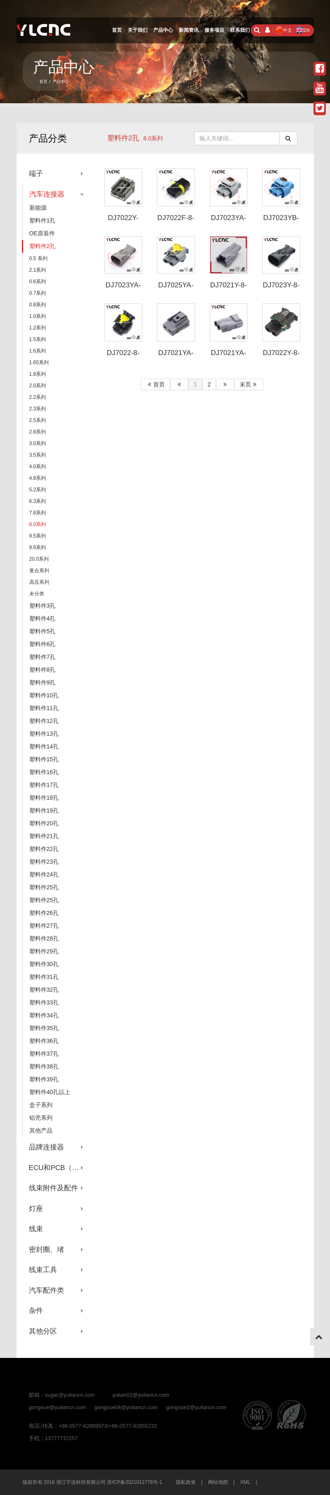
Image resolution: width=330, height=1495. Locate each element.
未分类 (36, 594)
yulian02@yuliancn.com (140, 1395)
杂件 (36, 1311)
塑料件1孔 (42, 220)
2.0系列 (37, 386)
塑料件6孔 (42, 644)
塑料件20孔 (44, 823)
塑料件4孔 (42, 618)
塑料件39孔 (44, 1079)
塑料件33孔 (44, 1002)
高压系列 (39, 582)
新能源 (38, 207)
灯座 (36, 1209)
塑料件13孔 (44, 733)
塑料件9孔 (42, 682)
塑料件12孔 (44, 721)
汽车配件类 (46, 1290)
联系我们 (240, 30)
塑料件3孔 (42, 605)
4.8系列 (37, 478)
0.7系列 (37, 293)
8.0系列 (37, 524)
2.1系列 (37, 270)
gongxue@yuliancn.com (57, 1407)
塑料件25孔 (44, 887)
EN (302, 30)
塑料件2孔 (123, 138)
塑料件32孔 (44, 989)
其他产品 (40, 1130)
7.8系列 (37, 513)
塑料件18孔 (44, 797)
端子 (36, 174)
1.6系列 (37, 351)
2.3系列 (37, 409)
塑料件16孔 (44, 772)
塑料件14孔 (44, 746)
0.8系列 (37, 305)
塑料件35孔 (44, 1028)
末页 (249, 384)
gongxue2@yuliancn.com (196, 1407)
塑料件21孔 (44, 836)
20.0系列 (39, 559)
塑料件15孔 (44, 759)
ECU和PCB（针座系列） (56, 1168)
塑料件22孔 (44, 849)
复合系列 (39, 570)
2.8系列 (37, 432)
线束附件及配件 (53, 1188)
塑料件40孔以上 (50, 1092)
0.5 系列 (38, 258)
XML (245, 1482)
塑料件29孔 (44, 951)
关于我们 (137, 30)
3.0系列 (37, 443)
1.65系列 (39, 362)
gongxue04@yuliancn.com (125, 1407)
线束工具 (43, 1270)
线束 (36, 1229)
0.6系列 (37, 281)
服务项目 (214, 30)
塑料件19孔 (44, 810)
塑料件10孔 (44, 695)
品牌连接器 (46, 1147)
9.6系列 (37, 547)
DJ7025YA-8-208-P (176, 289)
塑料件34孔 (44, 1015)
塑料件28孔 (44, 938)
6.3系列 (37, 501)
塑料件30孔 (44, 964)
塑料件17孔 (44, 785)
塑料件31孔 (44, 977)
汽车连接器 (46, 194)
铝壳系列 (40, 1117)
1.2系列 (37, 328)
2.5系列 (37, 420)
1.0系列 (37, 316)
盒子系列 (40, 1105)
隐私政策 (186, 1482)
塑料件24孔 (44, 874)
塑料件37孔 (44, 1053)
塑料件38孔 (44, 1066)
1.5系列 (37, 339)
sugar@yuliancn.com (70, 1395)
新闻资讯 (189, 30)
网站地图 (218, 1482)
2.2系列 (37, 397)
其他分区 (43, 1331)
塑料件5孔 (42, 631)
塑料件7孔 (42, 657)
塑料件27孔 (44, 925)
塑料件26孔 (44, 913)
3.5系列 (37, 455)
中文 (283, 30)
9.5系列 (37, 536)
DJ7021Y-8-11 (228, 289)
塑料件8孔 (42, 669)
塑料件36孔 (44, 1041)
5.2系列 (37, 490)
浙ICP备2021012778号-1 (134, 1482)
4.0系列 (37, 466)
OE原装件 (42, 233)
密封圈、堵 (46, 1249)
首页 (117, 30)
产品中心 (163, 30)
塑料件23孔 (44, 861)
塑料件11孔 (44, 708)
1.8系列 (37, 374)
